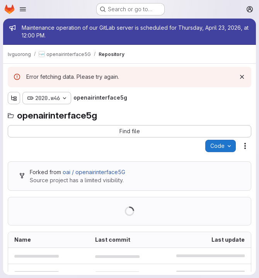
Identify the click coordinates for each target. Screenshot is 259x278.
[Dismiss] (242, 76)
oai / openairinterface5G (94, 172)
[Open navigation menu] (23, 9)
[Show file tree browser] (14, 98)
